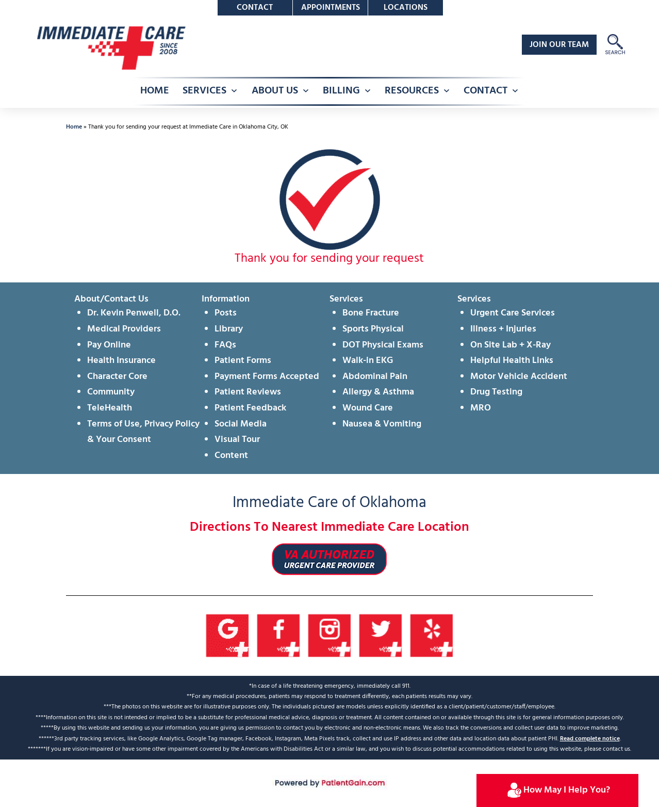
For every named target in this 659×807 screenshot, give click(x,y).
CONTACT (485, 91)
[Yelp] (431, 635)
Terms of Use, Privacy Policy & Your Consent (143, 432)
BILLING (341, 91)
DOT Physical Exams (382, 345)
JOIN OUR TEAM (559, 45)
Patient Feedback (250, 408)
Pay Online (109, 345)
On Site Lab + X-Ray (510, 345)
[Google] (227, 635)
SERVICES (204, 91)
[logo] (110, 47)
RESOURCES (412, 91)
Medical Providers (124, 329)
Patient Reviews (248, 392)
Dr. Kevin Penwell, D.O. (133, 313)
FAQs (225, 345)
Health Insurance (121, 360)
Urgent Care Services (512, 313)
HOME (154, 91)
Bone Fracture (370, 313)
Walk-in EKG (367, 360)
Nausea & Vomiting (381, 424)
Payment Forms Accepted (267, 376)
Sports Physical (373, 329)
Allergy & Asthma (378, 392)
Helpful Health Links (511, 360)
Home (74, 127)
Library (229, 329)
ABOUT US (275, 91)
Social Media (241, 424)
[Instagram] (329, 635)
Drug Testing (496, 392)
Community (111, 392)
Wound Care (367, 408)
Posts (226, 313)
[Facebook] (278, 635)
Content (231, 455)
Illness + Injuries (503, 329)
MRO (480, 408)
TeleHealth (109, 408)
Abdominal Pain (374, 376)
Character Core (117, 376)
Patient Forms (243, 360)
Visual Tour (237, 439)
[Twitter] (380, 635)
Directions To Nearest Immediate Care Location (329, 527)
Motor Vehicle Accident (518, 376)
